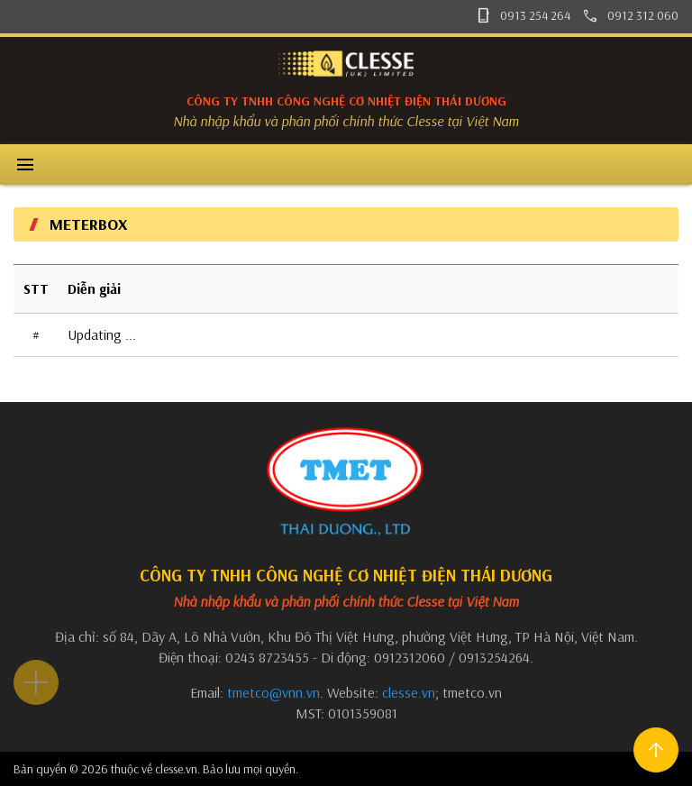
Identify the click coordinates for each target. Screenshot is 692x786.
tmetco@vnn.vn (273, 692)
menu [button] (25, 165)
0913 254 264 (522, 15)
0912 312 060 (630, 15)
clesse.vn (408, 692)
